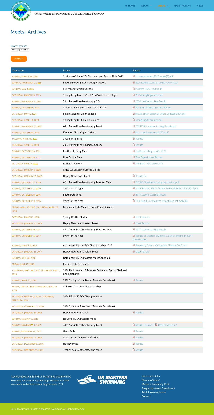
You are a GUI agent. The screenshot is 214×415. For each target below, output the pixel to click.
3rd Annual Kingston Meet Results (153, 107)
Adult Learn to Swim (154, 392)
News (200, 5)
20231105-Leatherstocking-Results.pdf (155, 126)
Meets (162, 5)
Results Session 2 (167, 325)
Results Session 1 (144, 325)
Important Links (151, 376)
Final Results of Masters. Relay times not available (161, 201)
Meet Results (142, 217)
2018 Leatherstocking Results (151, 194)
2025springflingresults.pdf (148, 95)
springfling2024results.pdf (148, 120)
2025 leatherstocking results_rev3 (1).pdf (156, 82)
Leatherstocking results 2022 (150, 151)
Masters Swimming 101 (155, 384)
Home (130, 5)
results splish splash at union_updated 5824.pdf (160, 113)
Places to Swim (151, 380)
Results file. (141, 176)
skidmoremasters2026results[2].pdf (154, 76)
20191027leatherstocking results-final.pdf (157, 182)
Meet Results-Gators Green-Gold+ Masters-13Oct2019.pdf (166, 188)
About (146, 5)
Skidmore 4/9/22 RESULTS (149, 163)
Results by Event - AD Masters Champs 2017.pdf (160, 245)
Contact (146, 396)
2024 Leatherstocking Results (151, 101)
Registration (182, 5)
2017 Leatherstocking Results (151, 229)
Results (139, 138)
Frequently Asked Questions (158, 388)
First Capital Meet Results (148, 157)
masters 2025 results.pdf (148, 88)
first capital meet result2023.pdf (152, 132)
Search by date (19, 46)
